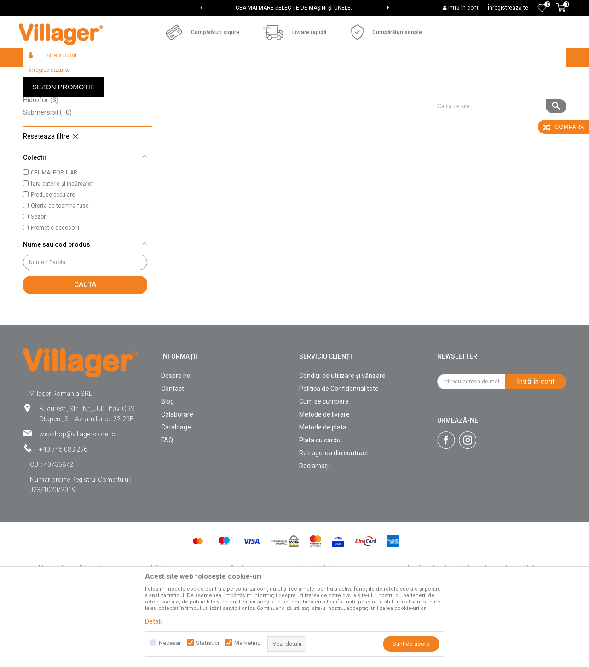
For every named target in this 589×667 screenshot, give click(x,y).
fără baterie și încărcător (62, 251)
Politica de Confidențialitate (339, 455)
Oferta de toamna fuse (60, 273)
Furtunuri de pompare (60, 117)
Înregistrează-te (508, 8)
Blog (167, 468)
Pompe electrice (52, 155)
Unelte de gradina (170, 77)
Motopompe (46, 142)
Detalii (154, 621)
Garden (130, 77)
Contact (172, 455)
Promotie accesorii (55, 295)
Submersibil (47, 179)
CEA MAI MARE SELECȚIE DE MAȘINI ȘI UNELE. (294, 8)
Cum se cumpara (324, 468)
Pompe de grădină (55, 130)
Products (102, 77)
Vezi (442, 95)
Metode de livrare (324, 481)
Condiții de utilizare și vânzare (342, 443)
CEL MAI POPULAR (54, 240)
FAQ (167, 507)
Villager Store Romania (53, 77)
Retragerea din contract (333, 520)
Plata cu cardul (320, 507)
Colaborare (177, 481)
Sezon (39, 284)
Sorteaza (348, 95)
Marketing (247, 642)
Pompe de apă (220, 77)
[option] (294, 8)
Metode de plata (322, 494)
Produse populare (53, 262)
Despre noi (176, 443)
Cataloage (176, 494)
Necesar (170, 642)
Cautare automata (295, 95)
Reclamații (314, 533)
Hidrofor (40, 167)
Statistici (207, 642)
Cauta (85, 352)
